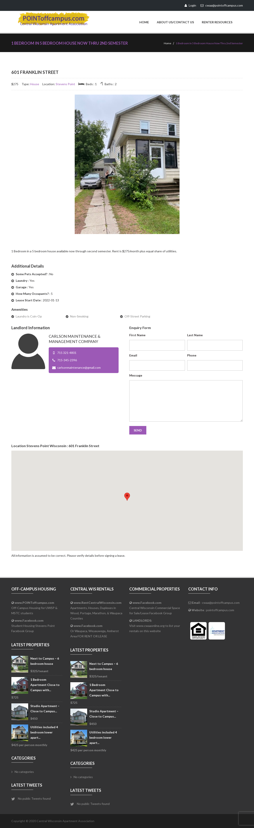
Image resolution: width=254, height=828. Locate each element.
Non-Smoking (79, 316)
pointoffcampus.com (220, 610)
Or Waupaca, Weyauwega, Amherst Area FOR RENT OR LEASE (94, 631)
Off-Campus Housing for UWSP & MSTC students (34, 608)
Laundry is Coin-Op (29, 316)
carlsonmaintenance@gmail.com (79, 367)
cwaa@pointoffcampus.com (221, 602)
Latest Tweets (26, 785)
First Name (137, 335)
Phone (191, 355)
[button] (127, 497)
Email (133, 355)
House (34, 84)
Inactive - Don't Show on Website (212, 99)
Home (144, 22)
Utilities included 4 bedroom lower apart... (44, 732)
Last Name (195, 335)
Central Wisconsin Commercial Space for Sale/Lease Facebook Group (154, 608)
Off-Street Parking (137, 316)
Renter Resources (217, 22)
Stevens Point (65, 84)
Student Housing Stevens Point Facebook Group (33, 626)
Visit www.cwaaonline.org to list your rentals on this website (154, 626)
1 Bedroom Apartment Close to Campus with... (45, 685)
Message (135, 375)
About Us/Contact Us (175, 22)
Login (190, 5)
